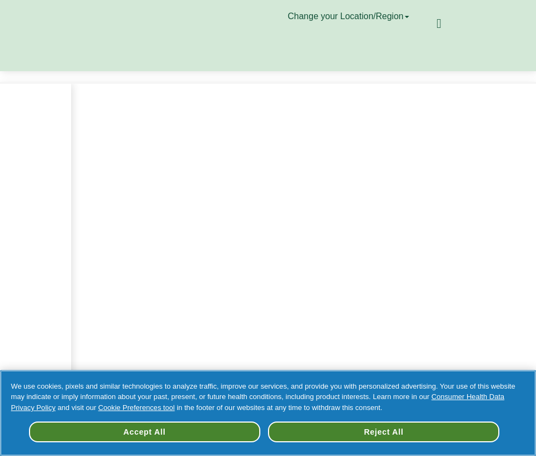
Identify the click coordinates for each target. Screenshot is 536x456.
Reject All (383, 432)
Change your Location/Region (349, 16)
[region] (268, 413)
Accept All (145, 432)
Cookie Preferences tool (136, 407)
